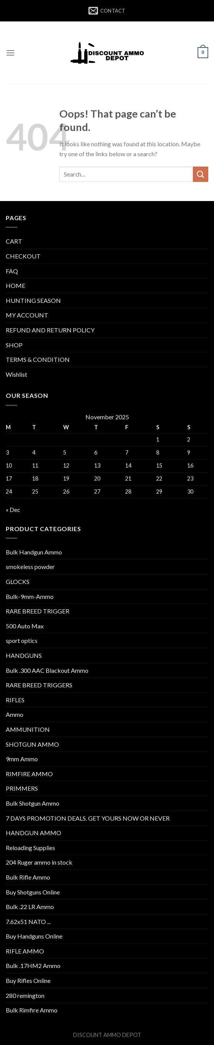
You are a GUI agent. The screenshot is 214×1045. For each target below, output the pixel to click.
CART (14, 241)
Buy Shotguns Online (33, 892)
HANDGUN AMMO (33, 832)
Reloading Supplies (30, 847)
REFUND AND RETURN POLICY (50, 330)
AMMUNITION (28, 729)
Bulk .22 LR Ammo (30, 906)
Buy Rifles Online (28, 980)
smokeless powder (30, 566)
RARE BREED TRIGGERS (39, 684)
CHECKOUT (23, 256)
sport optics (22, 640)
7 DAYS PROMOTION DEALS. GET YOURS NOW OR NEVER (88, 818)
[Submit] (200, 174)
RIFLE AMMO (25, 951)
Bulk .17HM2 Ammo (33, 965)
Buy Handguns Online (34, 936)
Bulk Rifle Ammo (28, 877)
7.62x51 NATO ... (28, 921)
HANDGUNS (24, 655)
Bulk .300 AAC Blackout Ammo (47, 670)
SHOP (14, 344)
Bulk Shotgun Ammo (32, 803)
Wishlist (16, 374)
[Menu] (10, 52)
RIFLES (15, 699)
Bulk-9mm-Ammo (30, 596)
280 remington (25, 995)
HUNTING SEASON (33, 300)
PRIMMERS (22, 788)
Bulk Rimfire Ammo (31, 1010)
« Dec (13, 509)
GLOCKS (17, 581)
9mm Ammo (22, 758)
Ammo (14, 714)
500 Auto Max (25, 626)
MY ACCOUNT (27, 315)
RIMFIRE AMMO (29, 773)
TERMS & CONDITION (38, 359)
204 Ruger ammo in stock (39, 862)
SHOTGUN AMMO (32, 744)
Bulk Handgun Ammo (34, 552)
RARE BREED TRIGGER (37, 611)
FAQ (12, 271)
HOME (15, 285)
